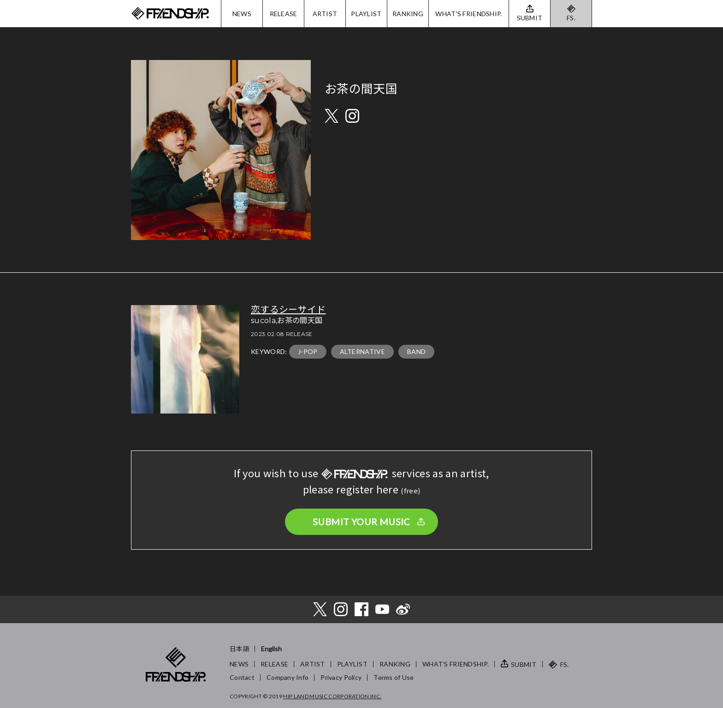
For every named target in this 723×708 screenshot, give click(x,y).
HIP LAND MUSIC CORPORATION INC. (332, 696)
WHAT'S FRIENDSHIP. (468, 14)
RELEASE (283, 14)
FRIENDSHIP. (170, 13)
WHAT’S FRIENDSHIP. (455, 664)
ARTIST (325, 14)
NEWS (241, 14)
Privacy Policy (341, 677)
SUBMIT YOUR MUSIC (361, 521)
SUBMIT (524, 664)
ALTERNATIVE (362, 351)
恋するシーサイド (288, 309)
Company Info (287, 677)
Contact (242, 677)
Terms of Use (393, 677)
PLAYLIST (366, 14)
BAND (416, 351)
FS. (571, 18)
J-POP (308, 351)
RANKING (407, 14)
